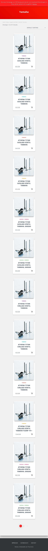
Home (4, 22)
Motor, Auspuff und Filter (12, 22)
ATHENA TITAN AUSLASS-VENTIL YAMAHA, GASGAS (24, 224)
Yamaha (24, 56)
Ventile (20, 22)
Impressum (15, 543)
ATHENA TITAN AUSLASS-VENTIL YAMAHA (24, 60)
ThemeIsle (30, 547)
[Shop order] (36, 28)
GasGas (21, 219)
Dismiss (35, 4)
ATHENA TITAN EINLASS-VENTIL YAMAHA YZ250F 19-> (24, 428)
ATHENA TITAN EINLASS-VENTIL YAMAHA (24, 306)
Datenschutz (24, 543)
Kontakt (33, 543)
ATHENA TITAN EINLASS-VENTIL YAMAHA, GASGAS (24, 469)
